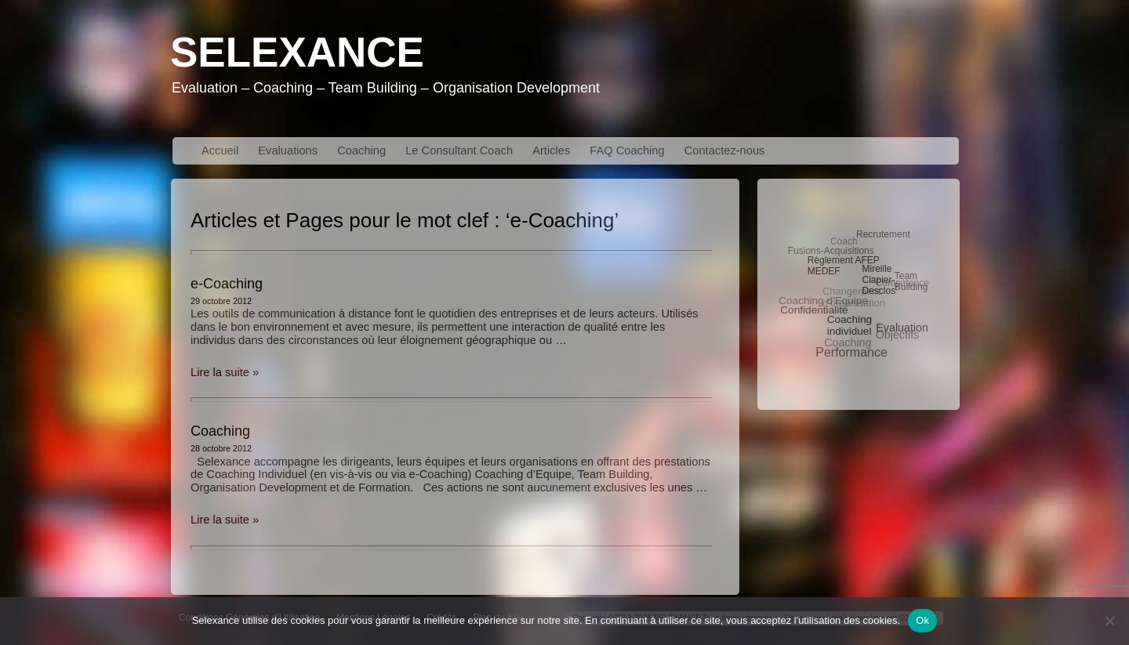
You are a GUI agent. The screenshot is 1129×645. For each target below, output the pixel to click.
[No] (1109, 621)
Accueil (219, 150)
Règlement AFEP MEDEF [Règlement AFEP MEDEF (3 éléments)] (844, 266)
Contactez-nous (724, 150)
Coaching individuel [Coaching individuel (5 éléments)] (850, 325)
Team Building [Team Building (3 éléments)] (911, 281)
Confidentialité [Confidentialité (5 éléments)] (814, 310)
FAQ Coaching (627, 150)
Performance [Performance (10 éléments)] (851, 352)
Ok (922, 620)
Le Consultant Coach (459, 150)
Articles (551, 150)
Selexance (297, 52)
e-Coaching (227, 284)
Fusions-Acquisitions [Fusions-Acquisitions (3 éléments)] (831, 250)
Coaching (361, 150)
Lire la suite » (225, 372)
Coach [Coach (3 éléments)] (844, 241)
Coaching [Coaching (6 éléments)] (847, 342)
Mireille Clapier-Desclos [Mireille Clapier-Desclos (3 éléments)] (878, 279)
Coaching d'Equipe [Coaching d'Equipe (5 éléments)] (823, 300)
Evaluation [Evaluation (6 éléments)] (902, 327)
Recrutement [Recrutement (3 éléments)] (883, 234)
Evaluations (288, 150)
